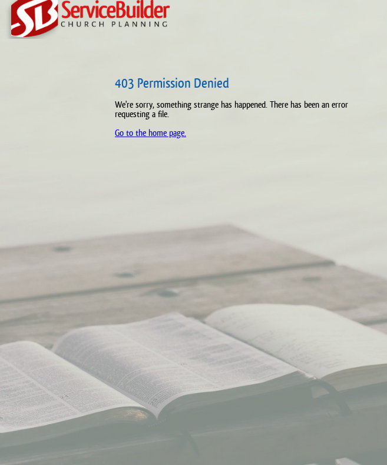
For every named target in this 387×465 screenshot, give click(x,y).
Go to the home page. (150, 132)
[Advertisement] (50, 259)
